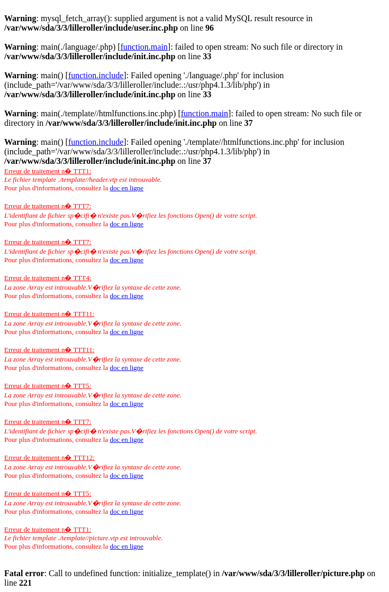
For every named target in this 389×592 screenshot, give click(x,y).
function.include (95, 75)
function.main (144, 46)
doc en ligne (126, 188)
